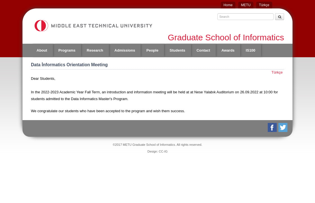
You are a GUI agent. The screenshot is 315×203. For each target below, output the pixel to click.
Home (228, 5)
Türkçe (264, 5)
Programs (67, 50)
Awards (228, 50)
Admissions (124, 50)
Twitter (283, 127)
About (42, 50)
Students (177, 50)
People (152, 50)
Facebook (273, 127)
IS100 (250, 50)
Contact (203, 50)
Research (95, 50)
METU (246, 5)
